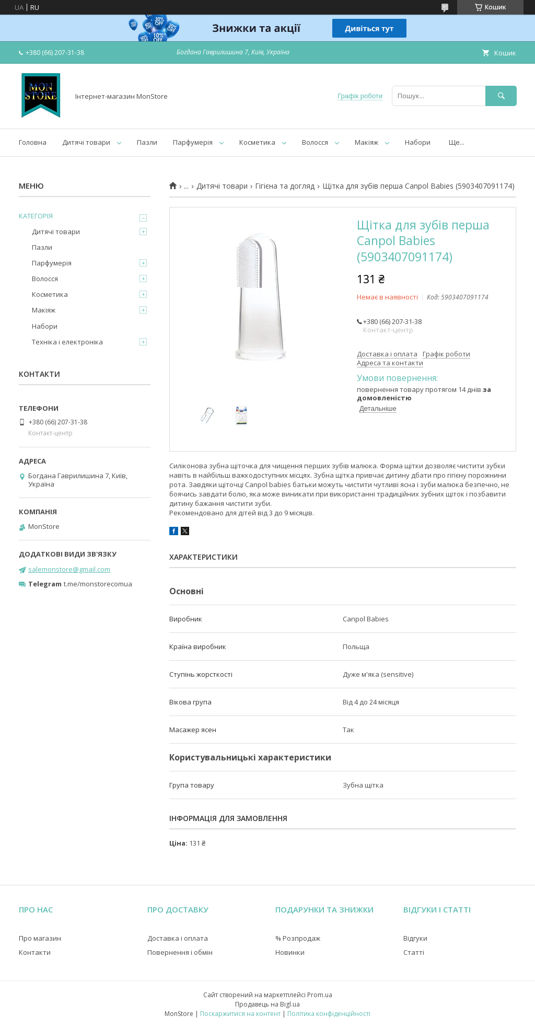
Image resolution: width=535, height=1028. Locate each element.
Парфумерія (193, 142)
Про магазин (40, 938)
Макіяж (366, 142)
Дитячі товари (86, 142)
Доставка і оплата (177, 938)
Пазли (147, 142)
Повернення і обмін (180, 952)
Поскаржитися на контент (240, 1013)
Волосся (315, 142)
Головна (32, 142)
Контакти (35, 952)
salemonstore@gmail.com (69, 569)
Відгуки (415, 938)
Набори (418, 142)
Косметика (257, 142)
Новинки (290, 952)
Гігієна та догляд (285, 186)
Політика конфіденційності (328, 1013)
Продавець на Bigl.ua (267, 1004)
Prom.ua (319, 994)
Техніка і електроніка (67, 341)
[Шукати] (501, 96)
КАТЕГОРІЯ (36, 216)
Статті (413, 952)
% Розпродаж (297, 938)
